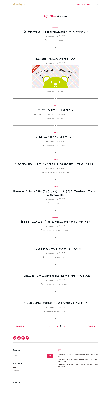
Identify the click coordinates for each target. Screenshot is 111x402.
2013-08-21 (51, 38)
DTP (42, 179)
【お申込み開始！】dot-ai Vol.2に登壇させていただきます (55, 34)
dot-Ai (51, 42)
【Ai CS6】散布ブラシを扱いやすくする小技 (55, 260)
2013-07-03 (51, 145)
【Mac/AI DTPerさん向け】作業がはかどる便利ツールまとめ (55, 289)
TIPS (51, 268)
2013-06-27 (51, 175)
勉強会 (64, 148)
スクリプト (65, 299)
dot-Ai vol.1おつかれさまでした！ (55, 140)
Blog (83, 5)
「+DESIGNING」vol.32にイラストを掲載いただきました (55, 318)
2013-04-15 (51, 322)
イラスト (62, 94)
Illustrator (55, 29)
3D (48, 42)
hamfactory (18, 397)
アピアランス (55, 94)
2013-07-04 (39, 117)
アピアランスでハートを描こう (55, 113)
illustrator (55, 42)
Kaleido (53, 326)
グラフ (65, 179)
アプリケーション (56, 299)
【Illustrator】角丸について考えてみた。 (55, 61)
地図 (68, 179)
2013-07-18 (51, 66)
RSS (60, 365)
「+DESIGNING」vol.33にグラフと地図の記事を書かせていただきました (55, 169)
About (88, 5)
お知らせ (61, 42)
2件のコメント (52, 117)
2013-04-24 (51, 295)
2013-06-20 (51, 206)
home (78, 5)
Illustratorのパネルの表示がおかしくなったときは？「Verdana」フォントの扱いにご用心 (55, 200)
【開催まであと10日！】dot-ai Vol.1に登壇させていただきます (55, 231)
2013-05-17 (51, 264)
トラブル (58, 210)
